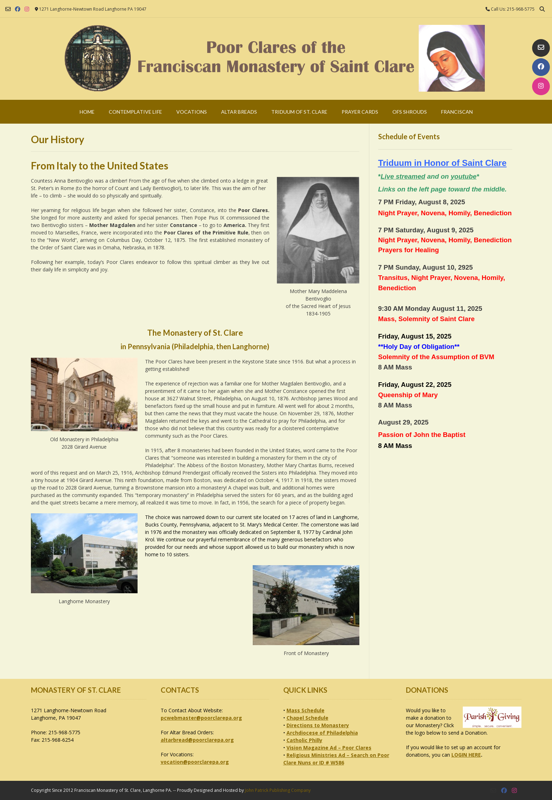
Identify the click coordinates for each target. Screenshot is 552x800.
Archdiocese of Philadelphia (322, 732)
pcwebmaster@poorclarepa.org (201, 717)
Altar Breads (239, 112)
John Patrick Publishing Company (278, 790)
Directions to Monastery (317, 725)
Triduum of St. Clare (299, 112)
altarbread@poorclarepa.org (197, 739)
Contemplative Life (135, 112)
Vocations (191, 112)
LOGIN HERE (466, 754)
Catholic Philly (304, 740)
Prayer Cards (360, 112)
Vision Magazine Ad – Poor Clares (328, 747)
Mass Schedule (305, 710)
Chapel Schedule (307, 717)
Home (87, 112)
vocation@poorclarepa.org (195, 761)
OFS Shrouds (409, 112)
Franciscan (457, 112)
